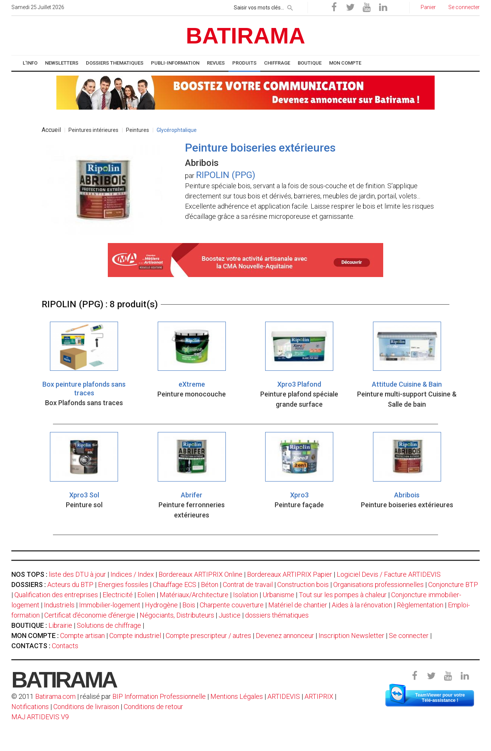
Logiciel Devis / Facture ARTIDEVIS (389, 574)
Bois (188, 605)
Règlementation (420, 605)
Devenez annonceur (285, 636)
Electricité (118, 595)
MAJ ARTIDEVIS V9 (40, 717)
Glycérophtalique (177, 130)
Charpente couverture (232, 605)
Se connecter (409, 636)
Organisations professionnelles (378, 584)
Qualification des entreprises (56, 595)
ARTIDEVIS (283, 696)
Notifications (30, 707)
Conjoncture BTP (453, 584)
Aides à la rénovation (362, 605)
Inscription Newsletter (351, 636)
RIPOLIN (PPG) (225, 175)
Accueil (51, 129)
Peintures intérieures (93, 130)
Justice (230, 615)
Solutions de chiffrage (109, 625)
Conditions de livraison (86, 707)
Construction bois (303, 584)
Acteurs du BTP (70, 584)
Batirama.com (55, 696)
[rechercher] (290, 6)
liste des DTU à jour (77, 574)
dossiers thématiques (277, 615)
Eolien (146, 595)
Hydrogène (161, 605)
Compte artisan (82, 636)
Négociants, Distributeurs (177, 615)
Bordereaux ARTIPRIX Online (200, 574)
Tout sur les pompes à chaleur (343, 595)
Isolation (245, 595)
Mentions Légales (236, 696)
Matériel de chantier (297, 605)
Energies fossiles (123, 584)
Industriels (59, 605)
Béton (209, 584)
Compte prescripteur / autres (208, 636)
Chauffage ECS (174, 584)
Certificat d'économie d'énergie (89, 615)
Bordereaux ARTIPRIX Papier (289, 574)
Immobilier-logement (109, 605)
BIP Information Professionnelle (159, 696)
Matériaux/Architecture (194, 595)
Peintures (137, 130)
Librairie (60, 625)
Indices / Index (132, 574)
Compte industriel (135, 636)
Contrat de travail (248, 584)
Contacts (65, 646)
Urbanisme (278, 595)
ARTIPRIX (319, 696)
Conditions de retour (153, 707)
